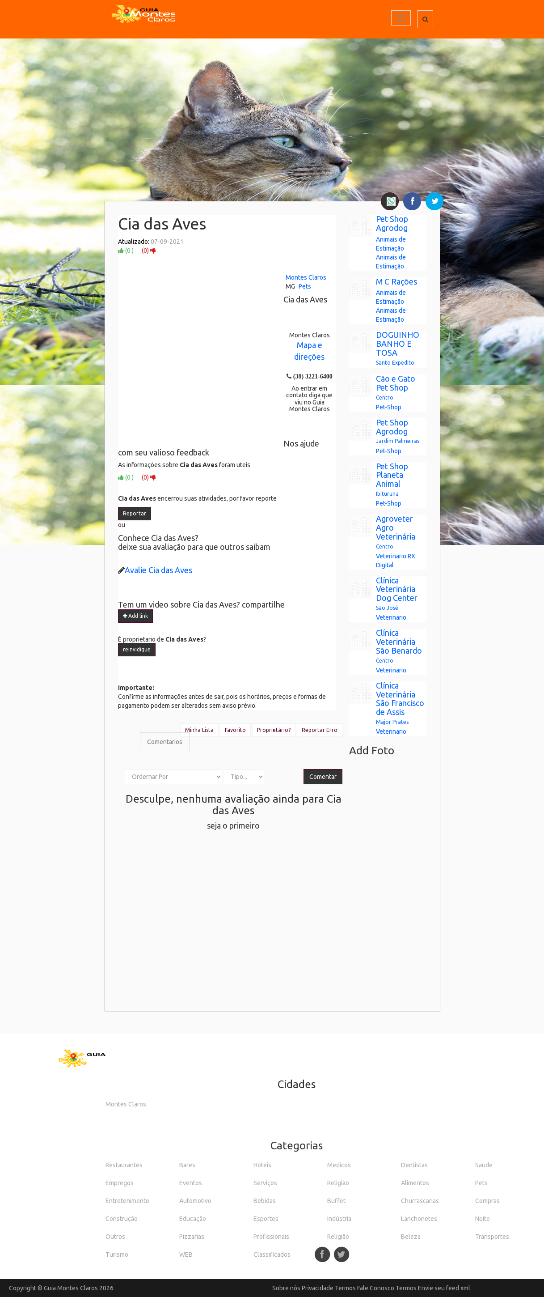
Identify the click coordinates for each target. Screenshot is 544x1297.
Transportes (492, 1236)
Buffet (336, 1200)
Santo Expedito (395, 363)
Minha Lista (199, 730)
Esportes (265, 1218)
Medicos (339, 1165)
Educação (192, 1218)
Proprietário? (274, 730)
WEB (186, 1254)
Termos (345, 1288)
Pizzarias (191, 1236)
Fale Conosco (375, 1288)
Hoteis (262, 1165)
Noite (482, 1218)
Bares (187, 1165)
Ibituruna (387, 494)
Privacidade (317, 1288)
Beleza (411, 1236)
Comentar (323, 776)
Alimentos (415, 1182)
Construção (121, 1218)
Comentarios (164, 741)
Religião (338, 1182)
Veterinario (391, 556)
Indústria (339, 1218)
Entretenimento (127, 1200)
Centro (384, 397)
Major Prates (392, 722)
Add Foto (371, 750)
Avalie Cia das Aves (158, 570)
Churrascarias (420, 1200)
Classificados (272, 1254)
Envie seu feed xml (444, 1288)
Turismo (116, 1254)
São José (387, 608)
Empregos (119, 1182)
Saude (484, 1165)
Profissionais (271, 1236)
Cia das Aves (162, 223)
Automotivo (195, 1200)
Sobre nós (286, 1288)
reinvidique (137, 649)
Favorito (235, 730)
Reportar (134, 513)
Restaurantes (124, 1165)
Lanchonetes (419, 1218)
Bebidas (264, 1200)
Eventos (190, 1182)
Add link (135, 616)
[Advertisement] (272, 136)
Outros (115, 1236)
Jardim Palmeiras (397, 441)
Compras (487, 1200)
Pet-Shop (388, 407)
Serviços (265, 1182)
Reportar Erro (319, 730)
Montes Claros (306, 277)
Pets (305, 286)
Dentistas (414, 1165)
